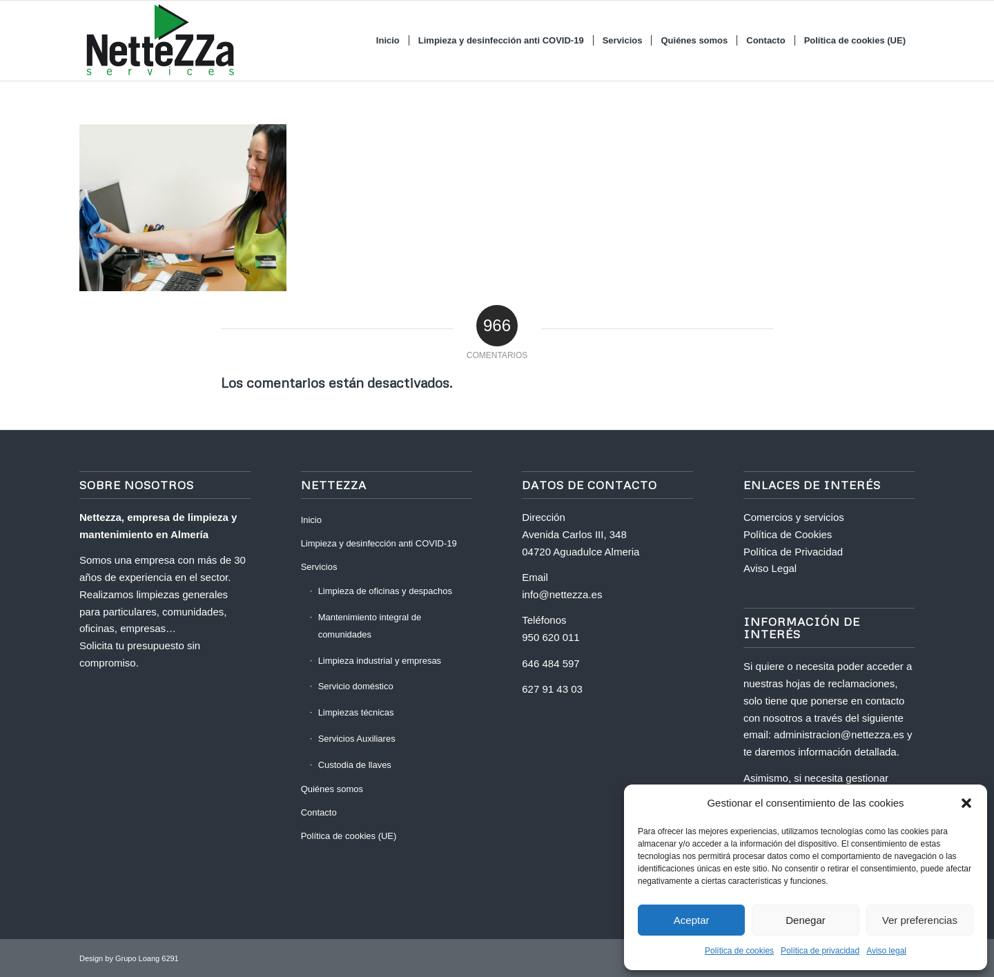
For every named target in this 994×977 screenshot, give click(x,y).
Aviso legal (886, 951)
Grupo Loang (137, 958)
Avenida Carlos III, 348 (574, 534)
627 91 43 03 (552, 689)
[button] (966, 803)
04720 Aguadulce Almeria (580, 551)
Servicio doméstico (355, 686)
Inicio (311, 520)
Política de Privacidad (793, 551)
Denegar (806, 920)
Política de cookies (739, 951)
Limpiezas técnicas (356, 712)
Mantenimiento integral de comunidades (370, 626)
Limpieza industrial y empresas (379, 660)
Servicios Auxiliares (357, 738)
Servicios (319, 567)
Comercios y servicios (793, 517)
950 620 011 (550, 637)
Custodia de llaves (354, 765)
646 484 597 (550, 663)
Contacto (319, 812)
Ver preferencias (919, 920)
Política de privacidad (820, 951)
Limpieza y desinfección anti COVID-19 (379, 543)
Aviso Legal (770, 568)
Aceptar (692, 920)
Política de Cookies (787, 534)
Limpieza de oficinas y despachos (385, 591)
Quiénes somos (332, 789)
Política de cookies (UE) (349, 836)
